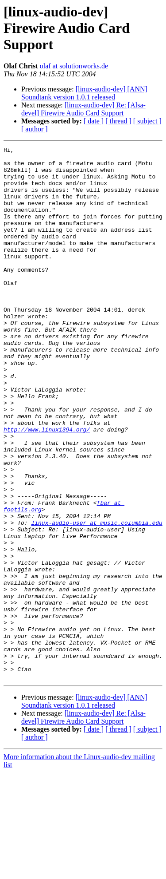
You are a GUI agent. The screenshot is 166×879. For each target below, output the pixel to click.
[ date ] (94, 121)
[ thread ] (118, 121)
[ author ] (34, 129)
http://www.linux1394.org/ (47, 487)
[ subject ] (147, 121)
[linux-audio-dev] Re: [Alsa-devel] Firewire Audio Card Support (83, 109)
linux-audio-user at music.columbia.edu (96, 598)
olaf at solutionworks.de (74, 66)
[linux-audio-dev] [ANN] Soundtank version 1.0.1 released (84, 93)
